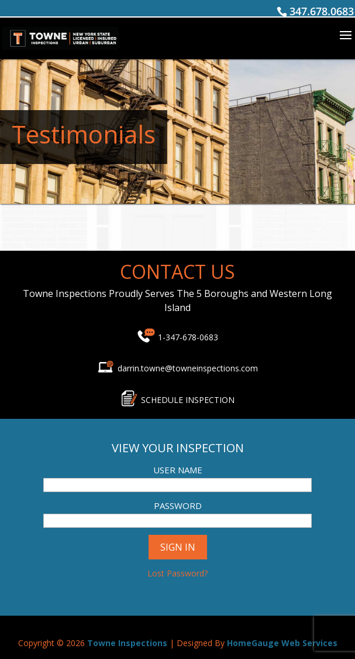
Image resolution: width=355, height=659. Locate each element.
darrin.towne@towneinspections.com (177, 368)
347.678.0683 (321, 11)
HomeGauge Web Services (282, 642)
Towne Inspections (127, 642)
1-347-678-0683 (188, 337)
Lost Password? (177, 573)
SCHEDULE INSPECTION (188, 399)
